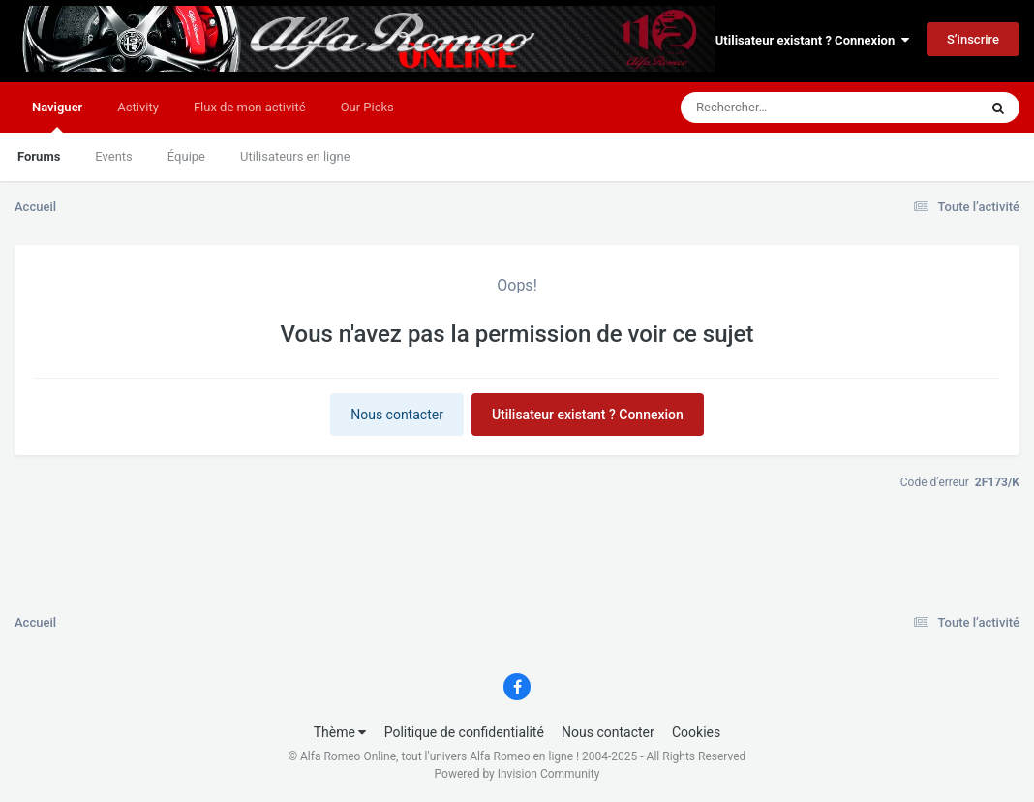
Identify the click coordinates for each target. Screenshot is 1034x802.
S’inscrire (973, 39)
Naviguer (57, 116)
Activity (138, 107)
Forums (38, 156)
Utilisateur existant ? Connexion (812, 40)
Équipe (186, 156)
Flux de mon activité (250, 107)
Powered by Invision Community (517, 774)
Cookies (696, 732)
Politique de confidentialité (464, 732)
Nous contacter (396, 414)
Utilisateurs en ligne (295, 156)
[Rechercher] (776, 107)
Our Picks (367, 107)
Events (113, 156)
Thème (340, 732)
